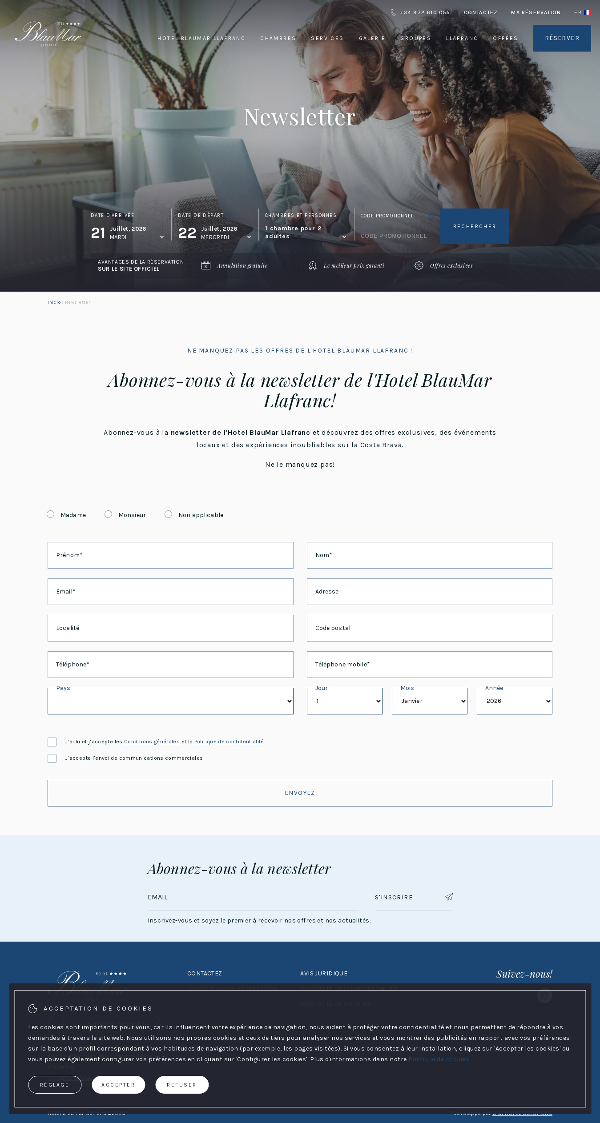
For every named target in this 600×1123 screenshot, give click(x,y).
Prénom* (69, 555)
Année (494, 688)
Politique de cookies (438, 1059)
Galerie (372, 38)
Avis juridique (323, 973)
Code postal (333, 628)
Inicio (54, 302)
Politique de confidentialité (229, 741)
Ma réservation (536, 12)
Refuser (182, 1085)
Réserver (562, 38)
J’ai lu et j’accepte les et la (156, 742)
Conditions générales (152, 741)
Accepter (118, 1085)
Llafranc (462, 38)
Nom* (324, 555)
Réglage (55, 1085)
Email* (66, 591)
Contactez (481, 12)
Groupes (415, 38)
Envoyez (300, 793)
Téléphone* (72, 664)
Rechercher (475, 226)
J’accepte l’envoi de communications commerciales (125, 758)
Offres (505, 38)
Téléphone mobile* (342, 664)
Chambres (278, 38)
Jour (321, 688)
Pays (63, 688)
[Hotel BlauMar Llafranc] (48, 57)
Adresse (327, 591)
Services (327, 38)
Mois (407, 688)
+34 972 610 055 (420, 12)
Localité (67, 628)
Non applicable (200, 515)
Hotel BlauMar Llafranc (201, 38)
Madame (73, 515)
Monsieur (132, 515)
